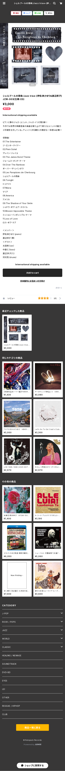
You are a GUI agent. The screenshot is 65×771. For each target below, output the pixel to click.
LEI (3, 689)
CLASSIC (6, 647)
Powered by (32, 744)
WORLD (6, 639)
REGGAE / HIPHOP (11, 706)
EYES (4, 681)
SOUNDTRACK (9, 664)
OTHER (5, 697)
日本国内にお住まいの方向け (32, 281)
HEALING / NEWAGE (11, 655)
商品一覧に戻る (32, 727)
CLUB (5, 714)
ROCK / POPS (9, 622)
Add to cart (32, 272)
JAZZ (4, 630)
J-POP (5, 613)
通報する (59, 288)
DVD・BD (6, 672)
